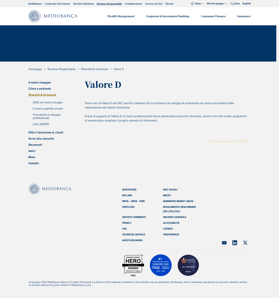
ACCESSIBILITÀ (171, 222)
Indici (32, 151)
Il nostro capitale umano (48, 108)
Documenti (35, 144)
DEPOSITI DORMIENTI (134, 217)
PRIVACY (127, 222)
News (31, 157)
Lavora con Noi (153, 3)
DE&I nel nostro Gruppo (47, 102)
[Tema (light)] (197, 3)
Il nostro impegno (39, 82)
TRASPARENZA (171, 234)
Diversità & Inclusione (42, 94)
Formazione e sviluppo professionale (47, 116)
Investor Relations (83, 3)
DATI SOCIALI (170, 189)
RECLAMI (127, 195)
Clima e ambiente (39, 88)
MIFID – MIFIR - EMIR (133, 201)
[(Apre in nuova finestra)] (224, 242)
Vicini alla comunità (41, 138)
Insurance (244, 16)
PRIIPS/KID (128, 207)
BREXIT (167, 195)
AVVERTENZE (129, 189)
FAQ (124, 228)
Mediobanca (35, 3)
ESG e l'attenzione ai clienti (45, 132)
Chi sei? (169, 3)
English (247, 3)
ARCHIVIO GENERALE (174, 217)
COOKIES (168, 228)
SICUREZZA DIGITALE (133, 234)
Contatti (33, 163)
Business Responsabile (109, 3)
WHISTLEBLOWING (132, 240)
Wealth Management (121, 16)
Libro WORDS (41, 124)
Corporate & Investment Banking (167, 16)
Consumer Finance (213, 16)
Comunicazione (133, 3)
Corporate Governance (57, 3)
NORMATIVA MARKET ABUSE (178, 201)
